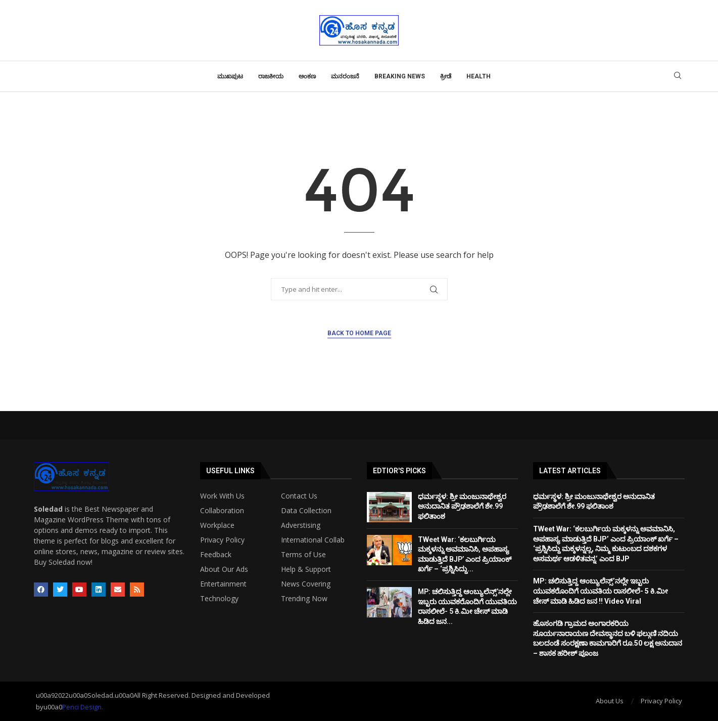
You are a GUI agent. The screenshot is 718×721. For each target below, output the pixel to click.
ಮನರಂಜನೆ (345, 76)
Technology (219, 598)
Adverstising (300, 525)
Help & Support (306, 569)
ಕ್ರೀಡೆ (445, 76)
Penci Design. (82, 706)
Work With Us (222, 496)
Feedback (215, 554)
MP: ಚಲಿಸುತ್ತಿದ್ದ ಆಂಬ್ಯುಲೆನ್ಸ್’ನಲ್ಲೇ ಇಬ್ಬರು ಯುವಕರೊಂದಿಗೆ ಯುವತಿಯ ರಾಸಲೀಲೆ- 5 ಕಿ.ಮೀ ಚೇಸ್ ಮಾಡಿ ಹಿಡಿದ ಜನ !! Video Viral (600, 591)
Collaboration (222, 510)
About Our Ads (224, 569)
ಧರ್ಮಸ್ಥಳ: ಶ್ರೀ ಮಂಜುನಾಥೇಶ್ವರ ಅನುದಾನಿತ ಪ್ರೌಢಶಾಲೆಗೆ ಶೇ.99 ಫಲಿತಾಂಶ (462, 506)
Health (478, 76)
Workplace (217, 525)
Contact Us (299, 496)
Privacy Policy (222, 540)
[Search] (678, 76)
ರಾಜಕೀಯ (270, 76)
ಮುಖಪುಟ (230, 76)
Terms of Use (303, 554)
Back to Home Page (359, 333)
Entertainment (223, 584)
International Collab (313, 540)
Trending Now (304, 598)
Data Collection (306, 510)
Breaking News (399, 76)
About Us (610, 700)
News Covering (305, 584)
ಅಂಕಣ (307, 76)
